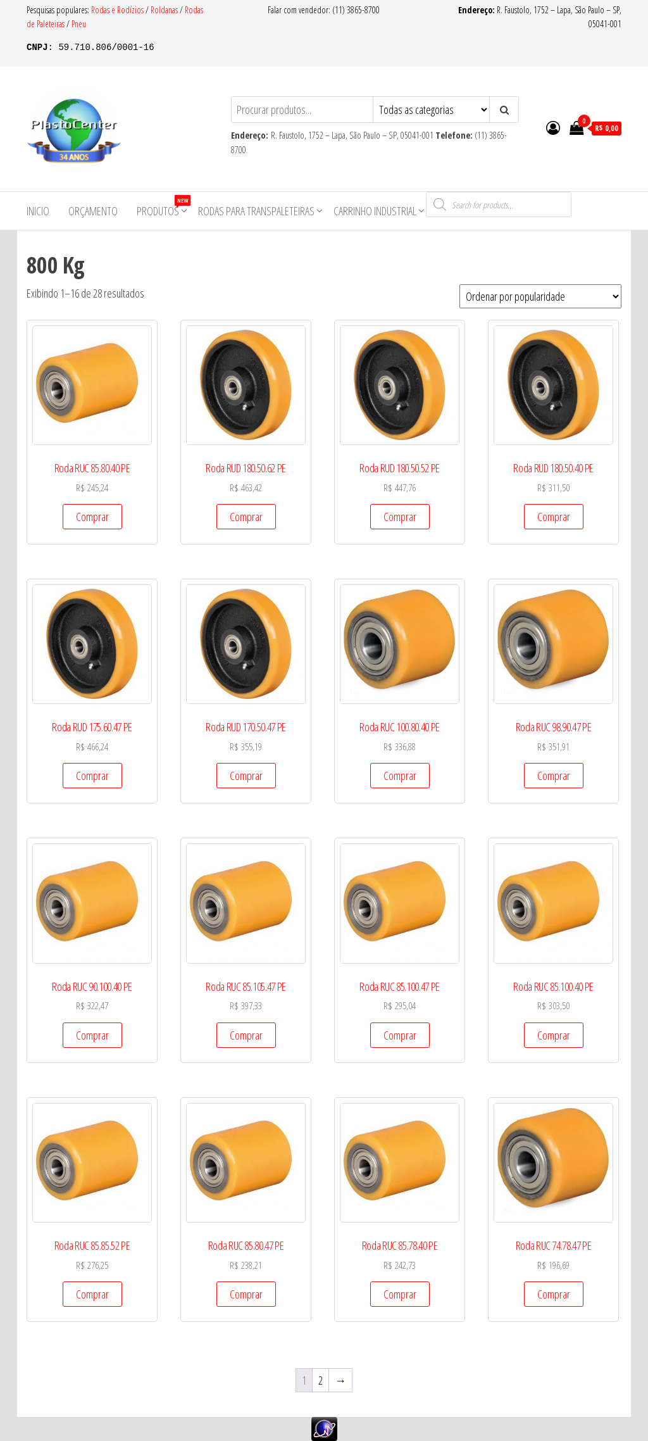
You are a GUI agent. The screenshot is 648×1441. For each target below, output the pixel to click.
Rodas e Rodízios (118, 10)
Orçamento (93, 210)
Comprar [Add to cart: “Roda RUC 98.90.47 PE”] (553, 775)
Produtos (163, 206)
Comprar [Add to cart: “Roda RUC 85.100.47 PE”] (399, 1035)
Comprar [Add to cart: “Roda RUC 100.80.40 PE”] (399, 775)
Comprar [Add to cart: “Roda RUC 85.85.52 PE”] (92, 1294)
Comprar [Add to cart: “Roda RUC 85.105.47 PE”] (246, 1035)
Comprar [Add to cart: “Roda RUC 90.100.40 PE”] (92, 1035)
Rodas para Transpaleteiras (256, 210)
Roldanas (164, 10)
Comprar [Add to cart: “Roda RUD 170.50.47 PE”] (246, 775)
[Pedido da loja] (540, 296)
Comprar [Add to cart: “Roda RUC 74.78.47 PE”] (553, 1294)
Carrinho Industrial (374, 210)
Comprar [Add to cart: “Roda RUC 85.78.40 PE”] (399, 1294)
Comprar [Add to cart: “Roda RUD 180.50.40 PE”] (553, 516)
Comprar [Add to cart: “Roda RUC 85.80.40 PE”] (92, 516)
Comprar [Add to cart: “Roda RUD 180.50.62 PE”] (246, 516)
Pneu (79, 24)
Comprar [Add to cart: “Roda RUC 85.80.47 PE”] (246, 1294)
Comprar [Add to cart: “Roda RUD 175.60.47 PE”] (92, 775)
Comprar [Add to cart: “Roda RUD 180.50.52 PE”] (399, 516)
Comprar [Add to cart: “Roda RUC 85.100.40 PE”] (553, 1035)
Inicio (38, 210)
